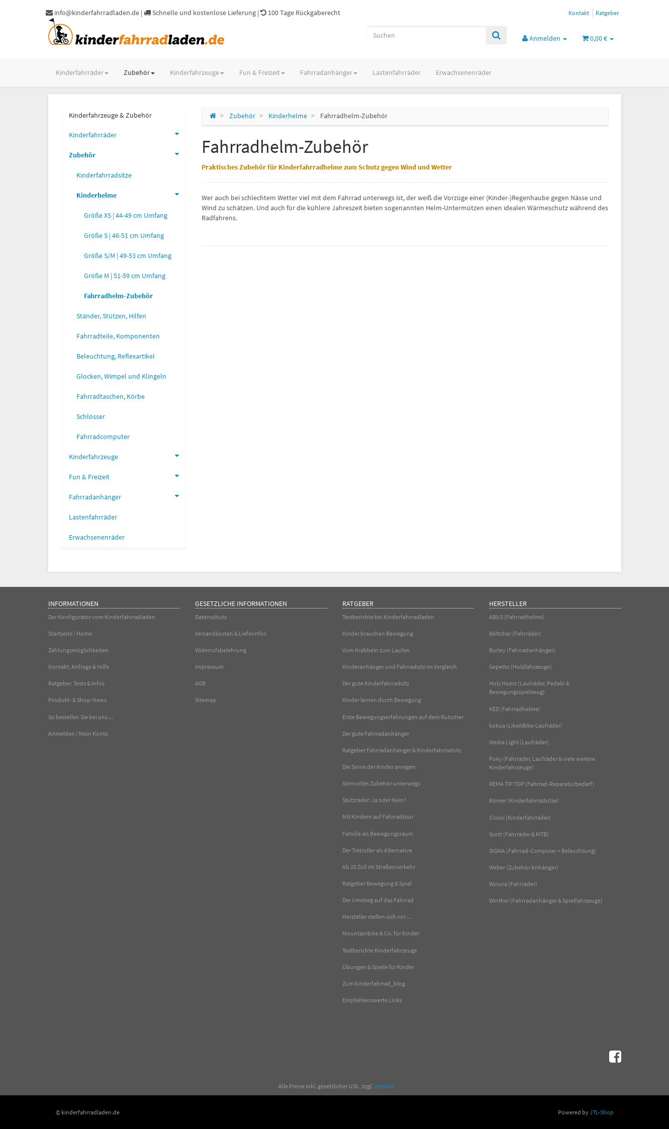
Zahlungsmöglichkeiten (78, 650)
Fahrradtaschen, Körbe (110, 396)
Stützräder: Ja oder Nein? (374, 800)
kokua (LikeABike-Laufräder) (525, 725)
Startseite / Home (70, 633)
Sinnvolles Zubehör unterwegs (381, 783)
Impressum (209, 666)
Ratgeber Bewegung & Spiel (377, 883)
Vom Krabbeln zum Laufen (376, 650)
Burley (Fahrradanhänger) (522, 650)
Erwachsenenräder (464, 72)
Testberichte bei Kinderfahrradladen (388, 617)
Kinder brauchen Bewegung (377, 633)
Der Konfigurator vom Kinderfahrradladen (101, 617)
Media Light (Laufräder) (519, 742)
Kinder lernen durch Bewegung (381, 700)
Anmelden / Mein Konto (78, 733)
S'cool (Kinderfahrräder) (520, 817)
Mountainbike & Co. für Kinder (380, 933)
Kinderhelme (131, 194)
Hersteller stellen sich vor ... (376, 916)
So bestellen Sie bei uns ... (80, 717)
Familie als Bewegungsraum (377, 833)
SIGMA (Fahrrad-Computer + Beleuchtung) (542, 850)
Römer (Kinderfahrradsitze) (524, 800)
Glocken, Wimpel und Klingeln (121, 376)
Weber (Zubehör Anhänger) (523, 867)
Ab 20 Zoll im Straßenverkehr (378, 867)
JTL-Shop (602, 1112)
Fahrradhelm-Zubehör (118, 295)
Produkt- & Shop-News (77, 700)
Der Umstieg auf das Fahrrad (378, 900)
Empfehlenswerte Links (372, 1000)
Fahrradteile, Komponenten (118, 335)
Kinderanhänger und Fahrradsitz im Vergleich (399, 666)
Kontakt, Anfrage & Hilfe (78, 666)
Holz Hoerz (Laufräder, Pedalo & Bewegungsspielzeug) (529, 687)
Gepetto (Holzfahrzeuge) (520, 666)
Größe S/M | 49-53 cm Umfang (127, 255)
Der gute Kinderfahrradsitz (375, 683)
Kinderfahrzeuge (197, 72)
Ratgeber (607, 13)
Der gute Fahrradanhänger (375, 733)
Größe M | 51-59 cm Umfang (124, 275)
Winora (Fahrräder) (513, 884)
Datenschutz (211, 617)
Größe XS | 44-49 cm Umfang (125, 215)
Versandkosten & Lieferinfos (230, 633)
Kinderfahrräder (82, 72)
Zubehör (139, 72)
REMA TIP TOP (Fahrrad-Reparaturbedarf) (542, 784)
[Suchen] (426, 35)
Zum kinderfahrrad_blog (373, 983)
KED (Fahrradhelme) (514, 709)
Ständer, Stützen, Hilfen (111, 315)
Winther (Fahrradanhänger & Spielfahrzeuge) (546, 900)
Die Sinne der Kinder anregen (379, 766)
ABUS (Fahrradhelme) (516, 617)
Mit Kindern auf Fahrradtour (378, 816)
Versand (384, 1086)
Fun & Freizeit (262, 72)
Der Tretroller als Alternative (377, 850)
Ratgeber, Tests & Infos (76, 683)
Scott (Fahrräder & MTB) (519, 834)
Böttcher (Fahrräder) (515, 633)
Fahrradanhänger (328, 72)
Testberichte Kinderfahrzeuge (379, 950)
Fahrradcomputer (103, 436)
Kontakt (578, 13)
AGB (200, 683)
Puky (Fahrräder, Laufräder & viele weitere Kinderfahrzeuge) (542, 763)
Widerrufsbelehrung (220, 650)
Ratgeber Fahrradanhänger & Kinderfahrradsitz (401, 750)
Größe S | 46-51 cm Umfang (124, 235)
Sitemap (205, 700)
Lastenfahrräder (396, 72)
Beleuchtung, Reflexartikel (115, 356)
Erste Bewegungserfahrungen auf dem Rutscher (402, 717)
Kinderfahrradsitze (104, 175)
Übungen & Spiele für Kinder (378, 967)
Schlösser (90, 416)
